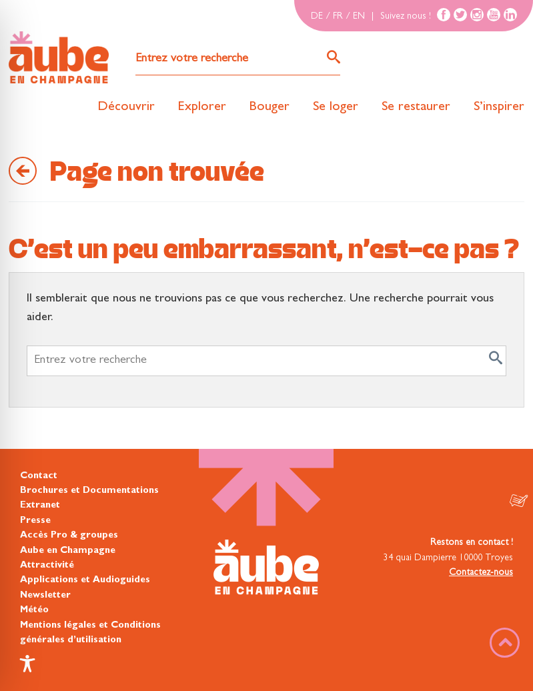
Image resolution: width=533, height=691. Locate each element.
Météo (34, 610)
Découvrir (126, 107)
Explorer (202, 107)
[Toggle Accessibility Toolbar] (27, 663)
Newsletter (45, 595)
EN (359, 16)
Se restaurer (416, 107)
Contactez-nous (481, 573)
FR (338, 16)
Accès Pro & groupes (69, 535)
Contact (38, 476)
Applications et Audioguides (85, 580)
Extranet (40, 505)
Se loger (335, 107)
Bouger (269, 107)
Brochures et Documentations (89, 491)
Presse (35, 521)
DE (317, 16)
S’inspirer (499, 107)
